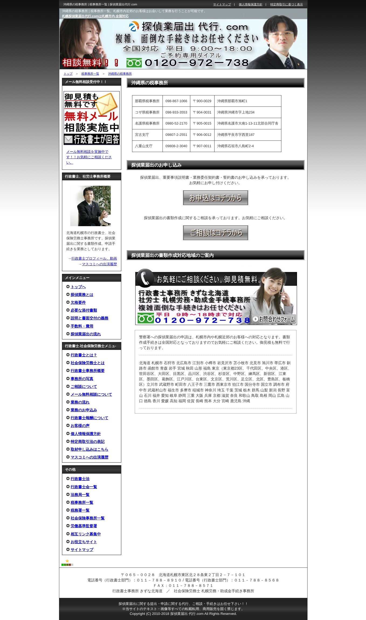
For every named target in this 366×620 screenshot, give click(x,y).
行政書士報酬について (89, 418)
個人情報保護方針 (86, 434)
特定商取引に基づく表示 (286, 4)
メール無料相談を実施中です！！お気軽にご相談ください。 (89, 157)
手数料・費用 (82, 326)
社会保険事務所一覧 (88, 518)
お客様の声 (80, 425)
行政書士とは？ (84, 355)
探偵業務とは (82, 294)
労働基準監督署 (84, 526)
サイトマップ (82, 549)
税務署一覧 (80, 510)
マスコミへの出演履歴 (99, 264)
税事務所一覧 (90, 73)
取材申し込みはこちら (89, 449)
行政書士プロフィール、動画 (94, 258)
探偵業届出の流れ (86, 334)
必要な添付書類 (84, 310)
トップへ (78, 287)
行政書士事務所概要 (88, 370)
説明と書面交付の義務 (89, 318)
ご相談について (84, 386)
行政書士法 (80, 479)
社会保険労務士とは (88, 363)
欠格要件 (78, 302)
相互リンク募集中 (86, 534)
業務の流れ (80, 402)
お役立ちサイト (84, 542)
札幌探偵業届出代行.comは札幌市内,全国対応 (95, 16)
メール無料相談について (91, 394)
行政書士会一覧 (84, 487)
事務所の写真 (82, 379)
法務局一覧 (80, 494)
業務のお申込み (84, 410)
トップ (68, 73)
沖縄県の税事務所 (120, 73)
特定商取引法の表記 (88, 441)
